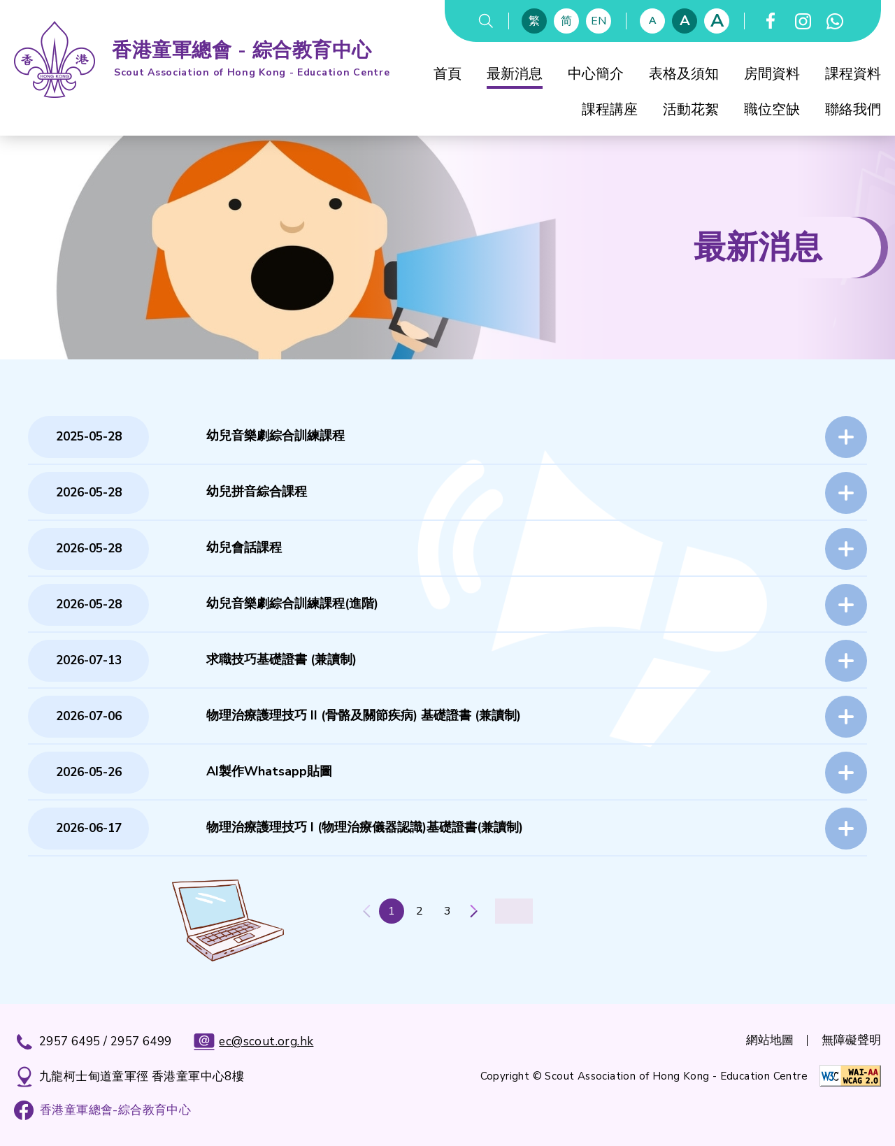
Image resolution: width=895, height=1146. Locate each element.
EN (598, 21)
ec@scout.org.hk (253, 1042)
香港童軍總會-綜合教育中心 (115, 1110)
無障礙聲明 (851, 1040)
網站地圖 (770, 1040)
